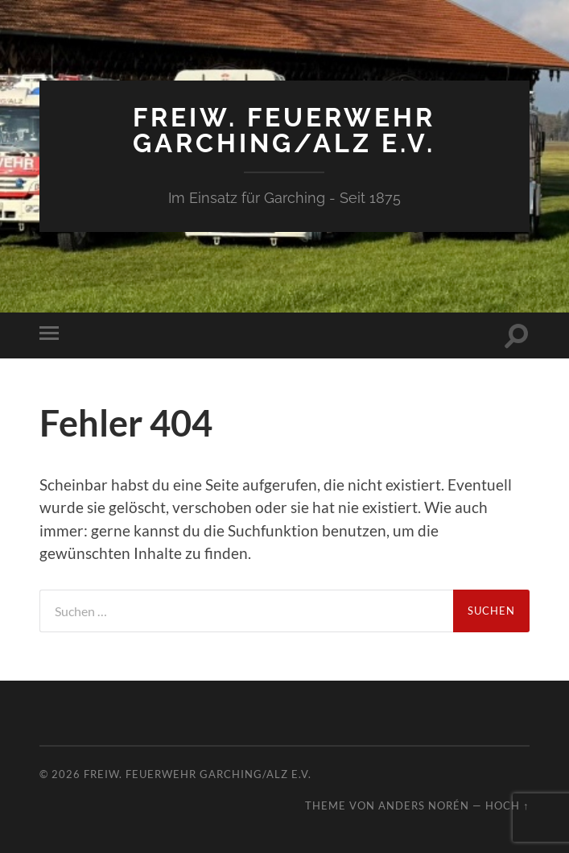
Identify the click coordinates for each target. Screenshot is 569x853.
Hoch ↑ (507, 805)
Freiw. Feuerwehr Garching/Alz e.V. (284, 130)
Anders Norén (423, 805)
